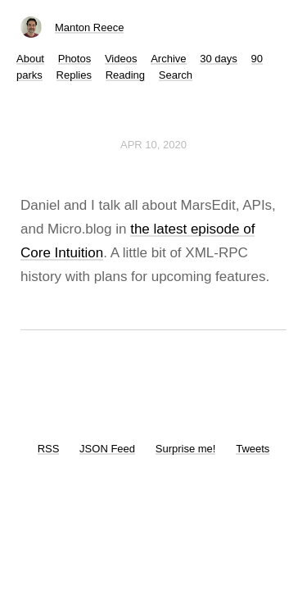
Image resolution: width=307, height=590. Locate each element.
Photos (74, 58)
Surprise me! (186, 448)
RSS (49, 448)
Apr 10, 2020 (153, 144)
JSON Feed (107, 448)
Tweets (252, 448)
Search (175, 75)
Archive (168, 58)
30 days (218, 58)
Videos (121, 58)
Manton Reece (89, 27)
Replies (74, 75)
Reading (125, 75)
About (30, 58)
